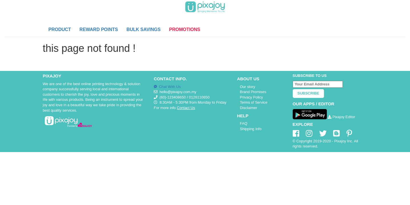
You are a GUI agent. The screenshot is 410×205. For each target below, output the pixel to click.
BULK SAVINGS (143, 29)
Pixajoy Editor (341, 117)
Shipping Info (251, 129)
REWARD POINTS (98, 29)
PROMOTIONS (184, 29)
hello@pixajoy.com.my (177, 92)
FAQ (243, 123)
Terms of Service (254, 102)
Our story (247, 87)
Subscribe (308, 93)
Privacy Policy (251, 97)
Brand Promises (253, 92)
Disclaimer (248, 108)
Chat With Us (167, 87)
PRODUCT (59, 29)
